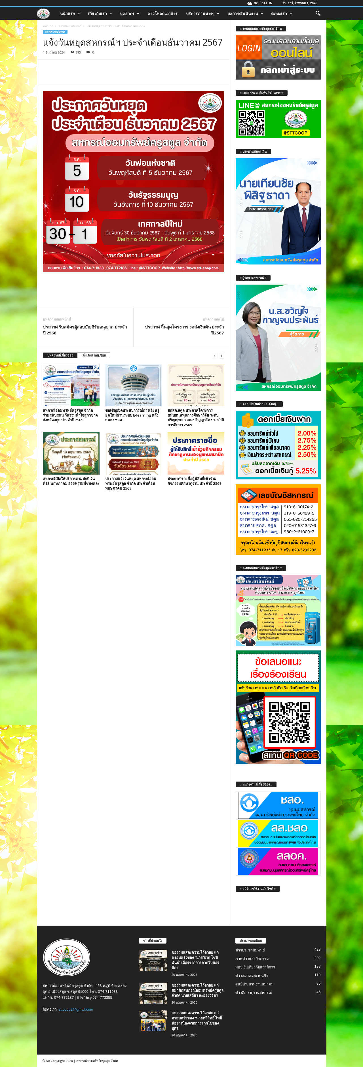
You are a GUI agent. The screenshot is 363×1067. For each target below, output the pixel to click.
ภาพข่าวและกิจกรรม (252, 959)
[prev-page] (215, 355)
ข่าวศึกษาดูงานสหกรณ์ (253, 993)
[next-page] (221, 355)
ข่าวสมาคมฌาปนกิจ (251, 976)
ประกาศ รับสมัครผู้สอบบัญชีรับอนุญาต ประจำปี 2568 (85, 330)
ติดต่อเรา (281, 13)
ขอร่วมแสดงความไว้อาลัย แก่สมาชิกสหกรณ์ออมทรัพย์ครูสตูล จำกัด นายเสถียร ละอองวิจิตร (197, 990)
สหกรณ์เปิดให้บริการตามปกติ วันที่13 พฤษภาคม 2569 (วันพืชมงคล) (71, 481)
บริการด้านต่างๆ (203, 13)
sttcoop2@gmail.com (76, 1009)
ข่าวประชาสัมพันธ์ (69, 26)
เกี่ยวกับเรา (100, 13)
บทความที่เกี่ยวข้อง (60, 355)
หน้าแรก (70, 13)
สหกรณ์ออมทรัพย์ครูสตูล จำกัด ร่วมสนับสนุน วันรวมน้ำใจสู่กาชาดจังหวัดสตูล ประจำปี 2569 (70, 415)
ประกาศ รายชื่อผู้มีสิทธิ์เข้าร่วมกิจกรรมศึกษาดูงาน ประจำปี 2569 (195, 481)
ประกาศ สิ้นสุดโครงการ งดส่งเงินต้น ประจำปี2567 (184, 330)
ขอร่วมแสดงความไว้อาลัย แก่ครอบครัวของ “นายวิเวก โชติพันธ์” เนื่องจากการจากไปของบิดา (195, 960)
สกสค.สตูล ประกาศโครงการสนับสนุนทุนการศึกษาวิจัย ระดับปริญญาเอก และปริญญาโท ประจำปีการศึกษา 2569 (196, 417)
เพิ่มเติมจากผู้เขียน (93, 355)
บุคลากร (130, 13)
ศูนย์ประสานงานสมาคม (254, 984)
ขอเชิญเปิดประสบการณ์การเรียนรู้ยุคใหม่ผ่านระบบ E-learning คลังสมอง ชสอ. (132, 415)
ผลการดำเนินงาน (245, 13)
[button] (318, 13)
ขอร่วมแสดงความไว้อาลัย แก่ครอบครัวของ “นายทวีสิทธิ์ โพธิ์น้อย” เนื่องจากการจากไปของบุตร (197, 1020)
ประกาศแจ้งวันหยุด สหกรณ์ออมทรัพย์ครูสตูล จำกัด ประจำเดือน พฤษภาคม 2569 (130, 483)
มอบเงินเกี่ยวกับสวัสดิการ (255, 967)
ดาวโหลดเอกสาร (162, 13)
